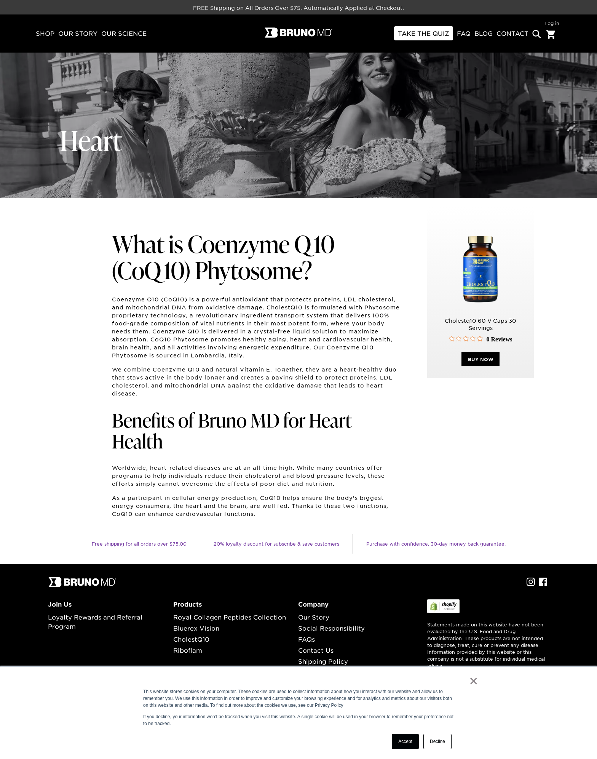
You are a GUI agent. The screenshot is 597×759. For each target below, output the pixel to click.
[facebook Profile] (543, 584)
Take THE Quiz (423, 33)
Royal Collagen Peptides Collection (229, 617)
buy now (480, 361)
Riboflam (187, 650)
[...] (82, 585)
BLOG (483, 33)
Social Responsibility (331, 628)
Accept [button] (405, 741)
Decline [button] (437, 741)
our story (77, 33)
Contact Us (316, 650)
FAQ (464, 33)
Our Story (313, 617)
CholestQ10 (191, 639)
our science (124, 33)
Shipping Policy (323, 661)
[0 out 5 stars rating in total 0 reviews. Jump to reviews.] (480, 340)
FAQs (306, 639)
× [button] (473, 680)
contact (512, 33)
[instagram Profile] (531, 584)
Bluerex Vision (196, 628)
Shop (45, 33)
